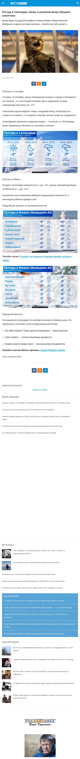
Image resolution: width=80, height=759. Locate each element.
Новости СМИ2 (40, 390)
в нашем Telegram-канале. (52, 350)
